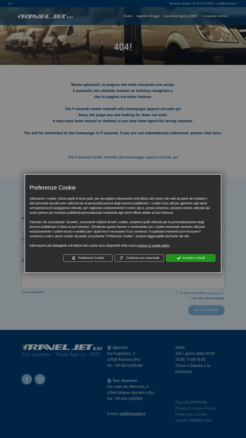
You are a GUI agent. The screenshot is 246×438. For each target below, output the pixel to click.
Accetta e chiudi (191, 258)
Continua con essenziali (139, 258)
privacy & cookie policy (154, 245)
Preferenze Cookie (88, 258)
